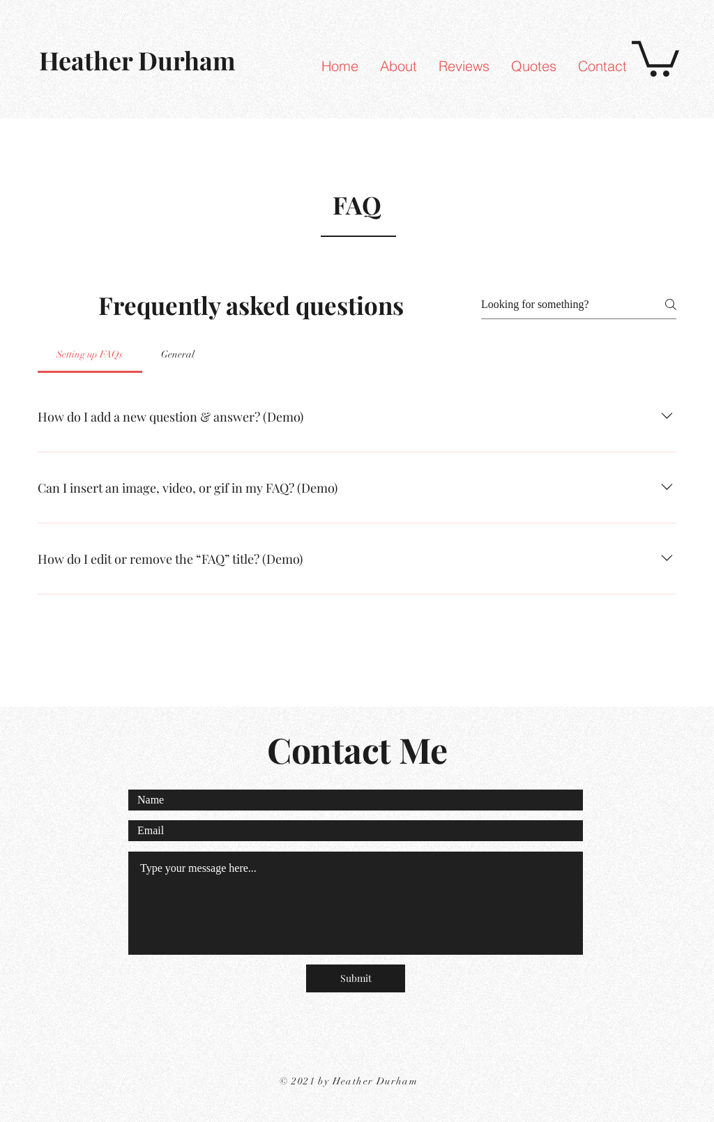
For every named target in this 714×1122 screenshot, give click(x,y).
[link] (655, 57)
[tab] (90, 355)
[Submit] (355, 978)
